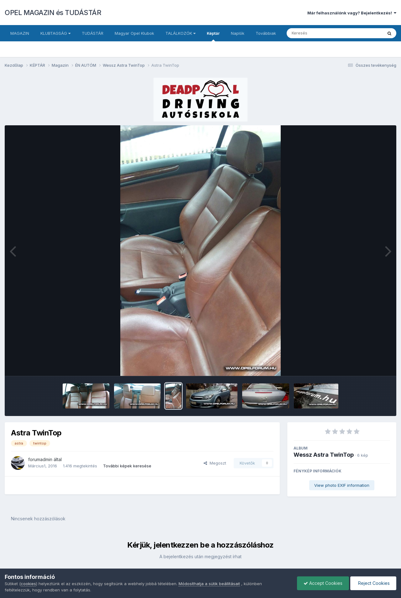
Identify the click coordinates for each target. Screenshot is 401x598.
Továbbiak (266, 33)
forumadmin (40, 459)
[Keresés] (317, 33)
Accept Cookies (323, 583)
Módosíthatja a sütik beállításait (209, 583)
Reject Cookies (373, 583)
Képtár (213, 36)
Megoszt (215, 462)
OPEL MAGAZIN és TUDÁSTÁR (53, 12)
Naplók (237, 33)
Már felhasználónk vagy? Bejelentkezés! (351, 12)
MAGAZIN (19, 33)
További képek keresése (127, 465)
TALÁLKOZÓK (180, 33)
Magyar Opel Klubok (134, 33)
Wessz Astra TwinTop (324, 454)
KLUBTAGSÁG (55, 33)
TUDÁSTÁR (92, 33)
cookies (28, 583)
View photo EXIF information (341, 485)
